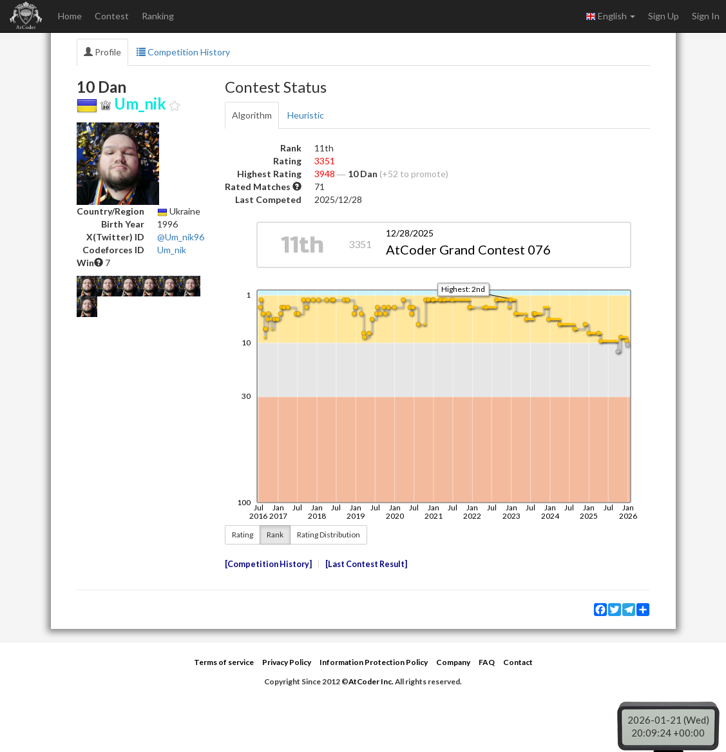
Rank (275, 534)
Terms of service (224, 662)
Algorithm (252, 115)
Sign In (706, 15)
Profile (102, 51)
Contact (518, 662)
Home (70, 15)
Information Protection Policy (374, 662)
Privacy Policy (286, 662)
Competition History (183, 51)
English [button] (610, 16)
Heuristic (305, 115)
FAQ (487, 662)
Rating (242, 534)
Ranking (158, 15)
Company (453, 662)
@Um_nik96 (180, 236)
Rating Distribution (328, 534)
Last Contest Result (366, 564)
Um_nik (171, 249)
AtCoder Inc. (371, 681)
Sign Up (663, 15)
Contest (112, 15)
